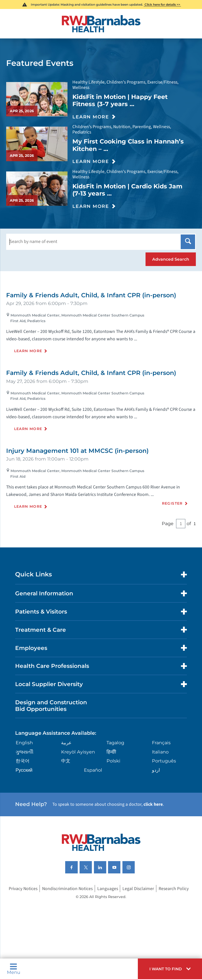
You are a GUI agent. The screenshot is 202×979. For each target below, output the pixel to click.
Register (172, 503)
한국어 (23, 760)
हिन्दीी (111, 751)
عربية (66, 742)
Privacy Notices (23, 888)
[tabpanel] (101, 409)
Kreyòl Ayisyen (78, 751)
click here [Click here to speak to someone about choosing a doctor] (153, 804)
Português (164, 760)
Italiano (160, 751)
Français (161, 742)
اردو (156, 770)
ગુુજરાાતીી (24, 751)
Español (93, 770)
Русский (24, 770)
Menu (13, 968)
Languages (107, 888)
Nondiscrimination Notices (67, 888)
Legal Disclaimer (138, 888)
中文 (65, 760)
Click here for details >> (162, 4)
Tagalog (115, 742)
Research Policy (174, 888)
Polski (113, 760)
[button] (170, 968)
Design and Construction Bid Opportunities (51, 705)
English (24, 742)
